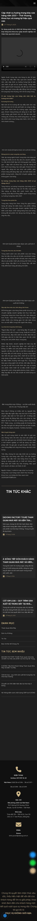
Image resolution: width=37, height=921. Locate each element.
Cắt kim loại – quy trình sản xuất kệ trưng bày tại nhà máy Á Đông (18, 675)
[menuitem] (22, 3)
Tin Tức (3, 639)
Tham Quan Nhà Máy (8, 628)
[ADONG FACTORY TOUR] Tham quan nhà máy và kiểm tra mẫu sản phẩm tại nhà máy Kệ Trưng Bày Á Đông (18, 658)
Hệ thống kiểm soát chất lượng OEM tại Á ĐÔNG (18, 693)
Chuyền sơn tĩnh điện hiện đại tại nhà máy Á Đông (16, 684)
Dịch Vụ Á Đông (6, 633)
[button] (34, 3)
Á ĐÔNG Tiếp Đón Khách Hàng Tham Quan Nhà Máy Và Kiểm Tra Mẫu (18, 667)
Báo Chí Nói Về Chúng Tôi (10, 644)
